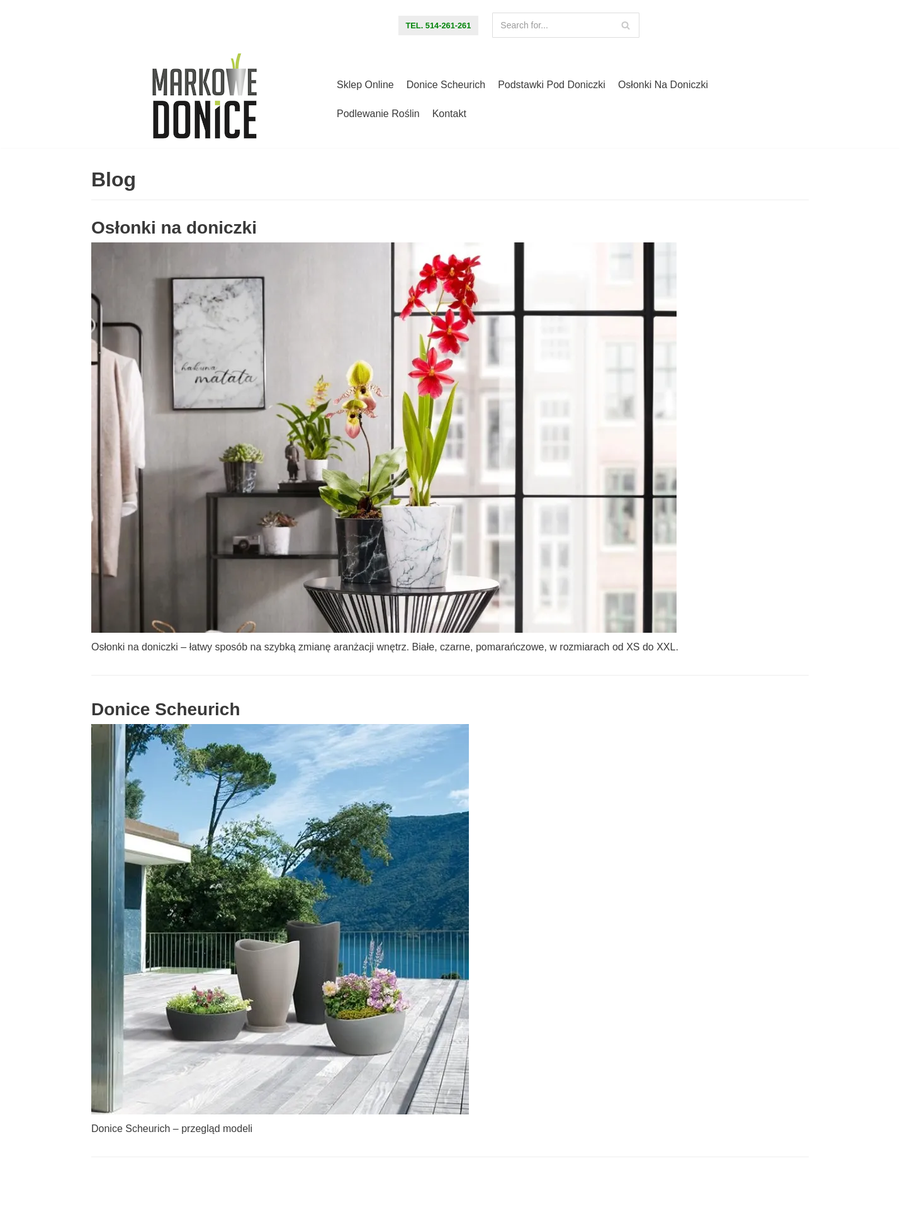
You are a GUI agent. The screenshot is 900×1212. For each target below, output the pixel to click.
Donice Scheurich (446, 84)
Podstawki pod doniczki (551, 84)
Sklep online (365, 84)
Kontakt (449, 113)
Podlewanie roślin (378, 113)
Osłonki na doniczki (663, 84)
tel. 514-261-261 (438, 25)
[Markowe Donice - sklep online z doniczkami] (204, 99)
